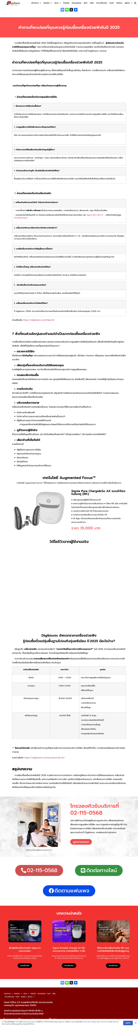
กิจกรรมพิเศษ (76, 3)
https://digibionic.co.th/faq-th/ (39, 320)
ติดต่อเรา (119, 3)
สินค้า (85, 3)
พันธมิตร (47, 3)
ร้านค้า (112, 3)
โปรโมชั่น (66, 3)
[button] (135, 3)
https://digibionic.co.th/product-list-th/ (44, 757)
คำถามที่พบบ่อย (101, 3)
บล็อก (92, 3)
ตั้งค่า (33, 1024)
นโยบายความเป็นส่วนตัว (91, 1022)
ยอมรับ (128, 1023)
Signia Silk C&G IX (95, 214)
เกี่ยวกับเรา (36, 3)
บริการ (57, 3)
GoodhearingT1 (21, 217)
